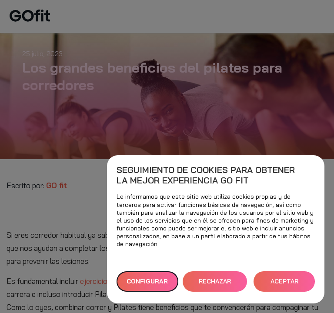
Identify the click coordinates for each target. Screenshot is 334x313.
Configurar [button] (147, 281)
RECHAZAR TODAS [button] (215, 284)
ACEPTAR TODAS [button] (284, 284)
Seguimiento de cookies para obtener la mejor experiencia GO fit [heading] (206, 175)
